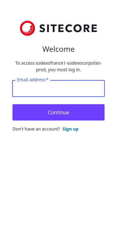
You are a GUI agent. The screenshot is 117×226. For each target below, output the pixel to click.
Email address (32, 79)
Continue (58, 112)
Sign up (70, 129)
